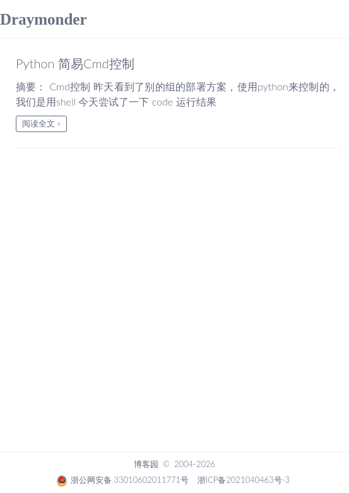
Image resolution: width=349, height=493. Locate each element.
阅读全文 (38, 123)
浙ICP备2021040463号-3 (244, 480)
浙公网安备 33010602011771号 (122, 480)
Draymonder (43, 19)
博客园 (146, 464)
